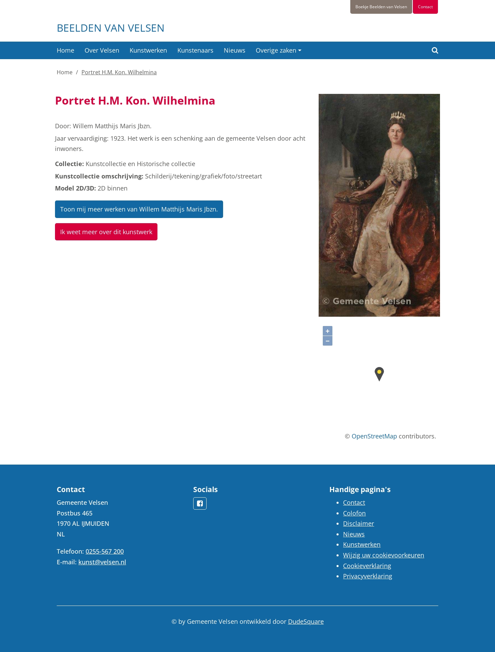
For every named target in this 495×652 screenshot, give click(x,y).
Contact (425, 7)
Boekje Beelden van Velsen (381, 7)
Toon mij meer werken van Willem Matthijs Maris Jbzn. (139, 209)
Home (65, 50)
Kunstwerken (148, 50)
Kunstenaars (195, 50)
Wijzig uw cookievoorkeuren (383, 555)
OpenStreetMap (374, 436)
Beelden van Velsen (111, 28)
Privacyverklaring (367, 576)
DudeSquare (306, 621)
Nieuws (234, 50)
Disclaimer (358, 523)
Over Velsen (102, 50)
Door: (63, 126)
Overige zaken (276, 50)
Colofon (354, 513)
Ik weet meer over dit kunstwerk (106, 232)
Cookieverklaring (367, 566)
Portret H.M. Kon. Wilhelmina (119, 72)
